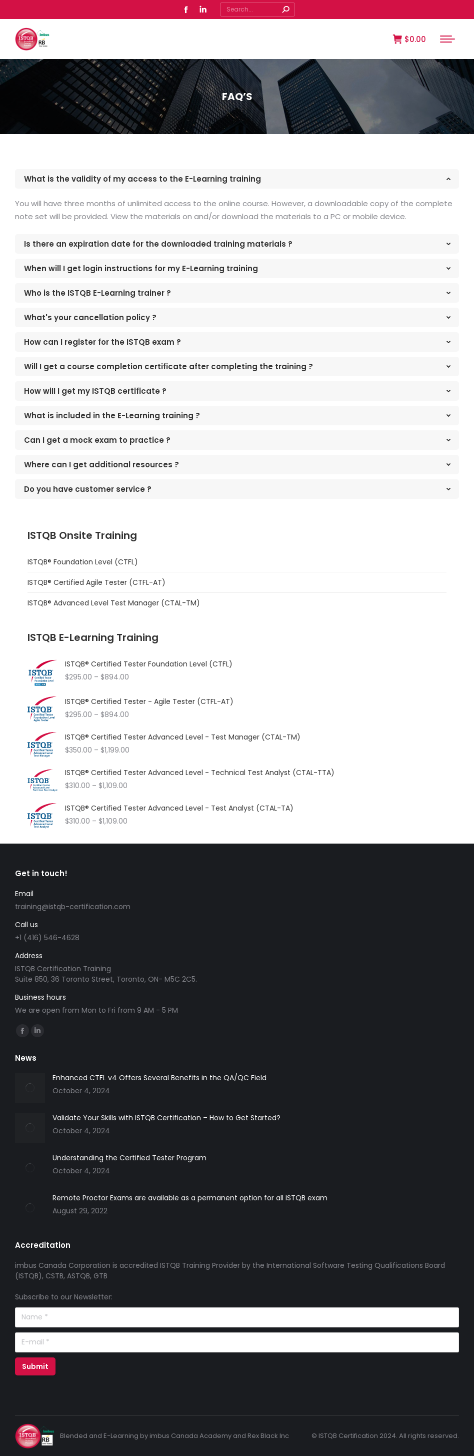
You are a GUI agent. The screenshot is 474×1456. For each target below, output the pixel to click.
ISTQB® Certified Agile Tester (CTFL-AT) (97, 582)
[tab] (237, 179)
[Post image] (30, 1088)
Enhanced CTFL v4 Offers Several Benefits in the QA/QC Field (159, 1078)
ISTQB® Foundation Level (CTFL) (83, 562)
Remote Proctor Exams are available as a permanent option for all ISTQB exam (190, 1198)
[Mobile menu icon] (447, 39)
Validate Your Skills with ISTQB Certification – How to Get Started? (166, 1118)
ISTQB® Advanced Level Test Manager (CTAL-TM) (114, 603)
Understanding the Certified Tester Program (129, 1158)
